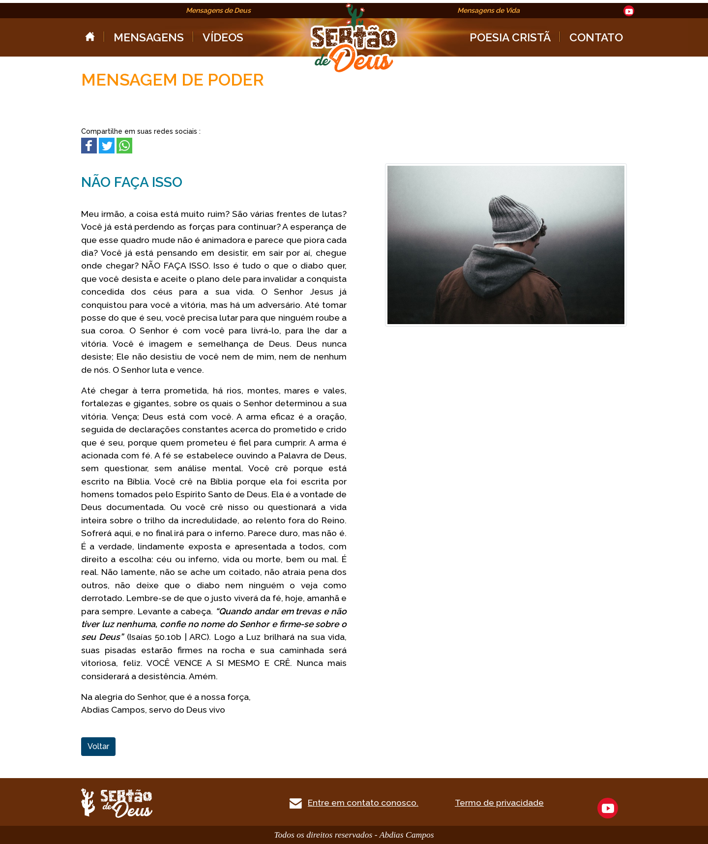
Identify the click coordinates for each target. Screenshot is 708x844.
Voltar (98, 746)
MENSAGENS (149, 37)
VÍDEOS (223, 37)
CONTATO (596, 37)
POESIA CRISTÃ (510, 37)
